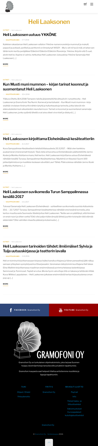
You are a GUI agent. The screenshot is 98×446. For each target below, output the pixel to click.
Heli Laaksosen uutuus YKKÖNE (30, 34)
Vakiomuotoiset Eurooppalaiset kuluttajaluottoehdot (74, 412)
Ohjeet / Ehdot (23, 392)
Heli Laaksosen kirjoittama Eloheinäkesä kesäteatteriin (48, 138)
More (5, 64)
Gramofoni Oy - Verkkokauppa (46, 434)
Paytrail (74, 392)
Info (74, 396)
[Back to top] (49, 442)
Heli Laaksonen (16, 30)
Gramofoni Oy (49, 392)
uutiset (6, 30)
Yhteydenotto (23, 396)
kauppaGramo (13, 40)
